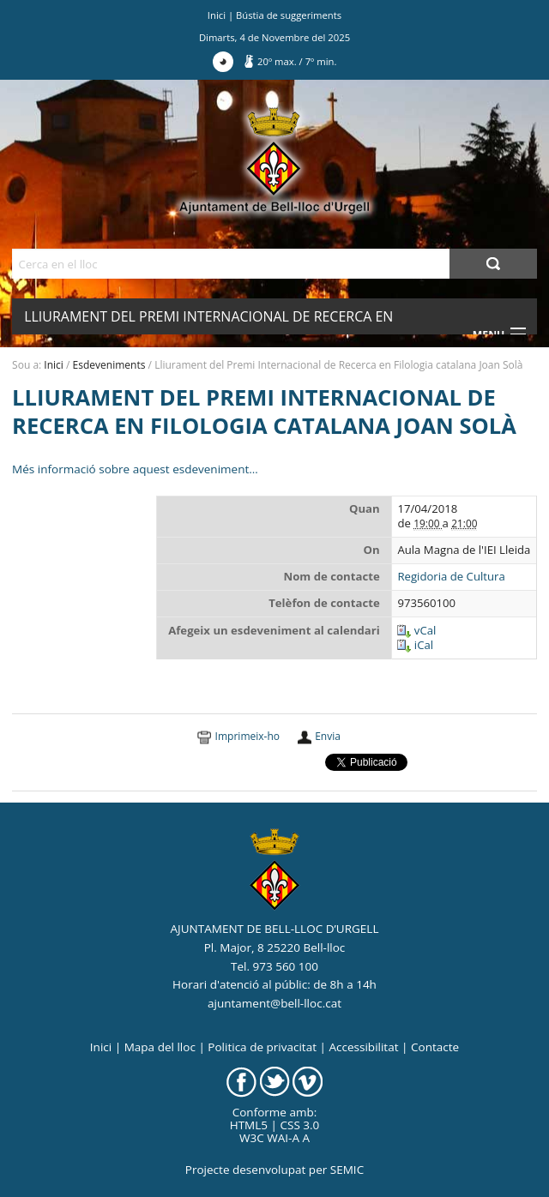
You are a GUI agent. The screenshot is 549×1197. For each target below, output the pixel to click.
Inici (217, 15)
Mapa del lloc (160, 1047)
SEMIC (347, 1169)
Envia (328, 736)
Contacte (435, 1047)
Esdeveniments (109, 365)
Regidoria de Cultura (450, 576)
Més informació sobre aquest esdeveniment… (135, 469)
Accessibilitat (363, 1047)
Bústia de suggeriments (288, 15)
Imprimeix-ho (247, 736)
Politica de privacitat (262, 1047)
